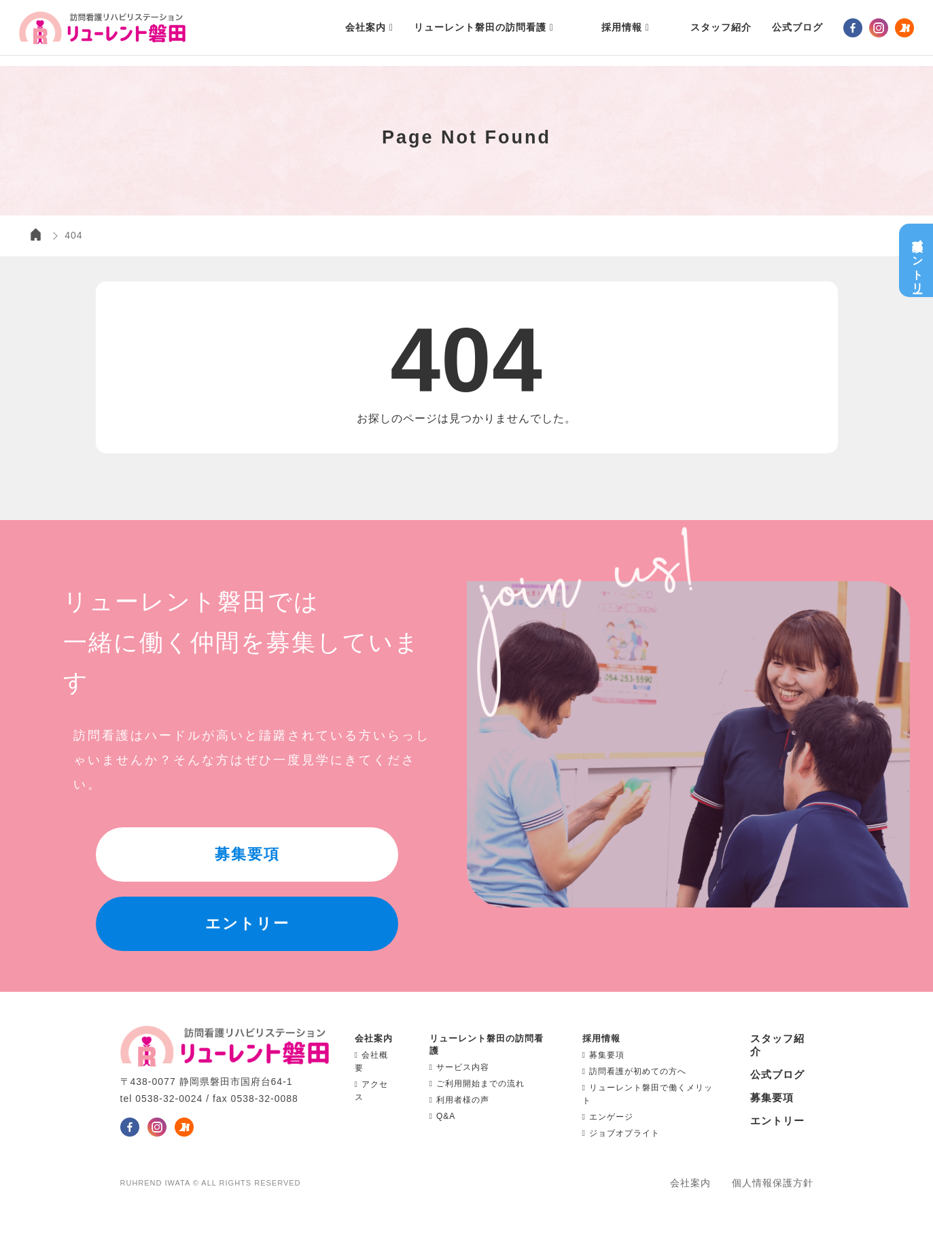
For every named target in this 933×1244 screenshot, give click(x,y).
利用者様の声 (459, 1100)
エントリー (777, 1120)
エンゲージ (607, 1117)
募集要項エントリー (919, 260)
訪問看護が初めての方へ (634, 1071)
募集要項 (603, 1055)
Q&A (442, 1116)
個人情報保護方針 (772, 1182)
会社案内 (690, 1182)
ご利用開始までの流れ (477, 1083)
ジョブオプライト (621, 1133)
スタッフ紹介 (709, 32)
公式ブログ (777, 1074)
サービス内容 (459, 1067)
